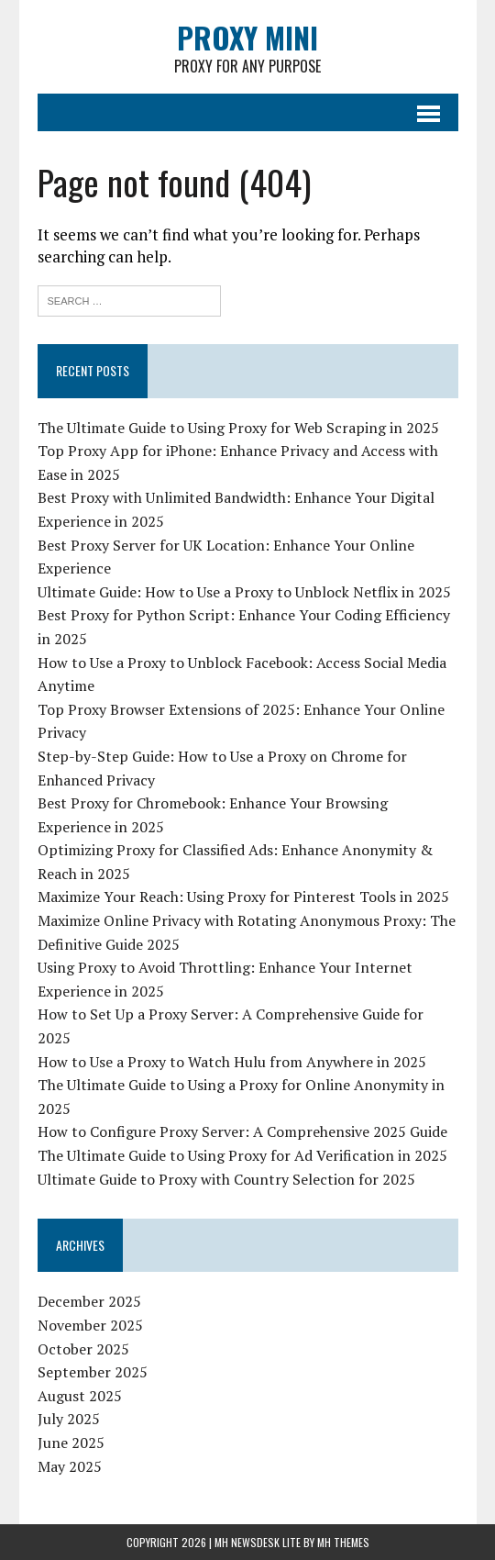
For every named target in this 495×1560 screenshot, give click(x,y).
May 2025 (70, 1466)
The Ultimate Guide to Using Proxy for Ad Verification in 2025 (242, 1155)
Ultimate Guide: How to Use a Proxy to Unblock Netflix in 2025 (244, 592)
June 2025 (71, 1442)
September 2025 (93, 1372)
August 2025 (80, 1396)
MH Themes (343, 1542)
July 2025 (69, 1419)
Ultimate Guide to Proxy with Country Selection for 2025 (226, 1179)
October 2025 (83, 1349)
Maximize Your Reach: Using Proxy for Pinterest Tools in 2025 (243, 896)
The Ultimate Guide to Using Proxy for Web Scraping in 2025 (238, 428)
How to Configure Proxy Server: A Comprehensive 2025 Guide (242, 1131)
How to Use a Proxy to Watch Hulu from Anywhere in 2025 (232, 1062)
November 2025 (90, 1325)
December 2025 (89, 1301)
